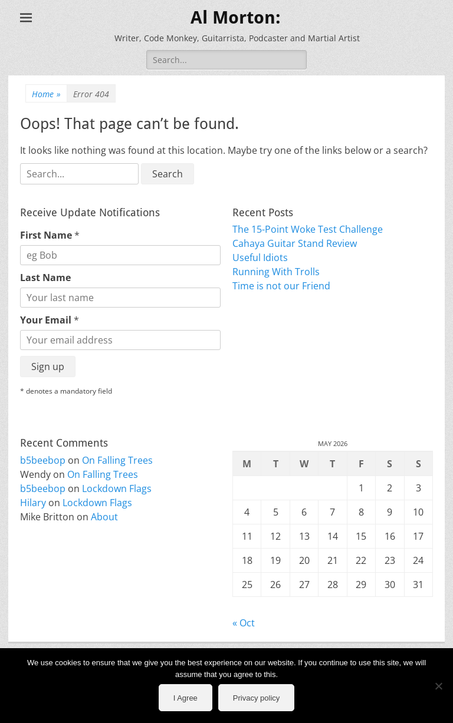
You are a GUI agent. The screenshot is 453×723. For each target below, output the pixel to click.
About (104, 516)
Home (46, 94)
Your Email (49, 319)
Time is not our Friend (281, 285)
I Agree (185, 698)
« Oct (243, 622)
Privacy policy (256, 698)
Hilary (33, 502)
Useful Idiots (260, 257)
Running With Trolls (276, 271)
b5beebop (42, 460)
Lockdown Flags (117, 488)
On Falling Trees (117, 460)
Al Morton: (236, 17)
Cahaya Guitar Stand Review (294, 243)
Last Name (45, 277)
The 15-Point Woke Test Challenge (307, 229)
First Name (50, 235)
